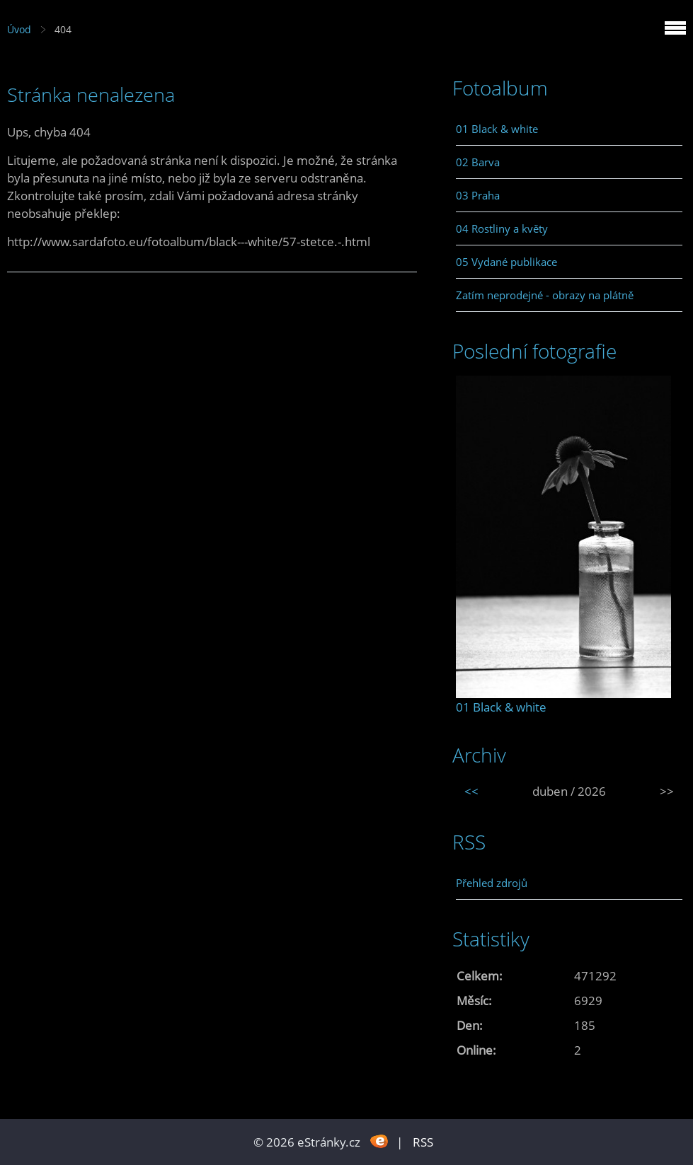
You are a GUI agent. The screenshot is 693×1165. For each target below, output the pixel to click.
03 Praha (478, 195)
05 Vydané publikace (506, 262)
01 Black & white (497, 129)
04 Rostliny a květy (502, 228)
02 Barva (478, 162)
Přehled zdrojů (491, 883)
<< (471, 791)
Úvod (19, 29)
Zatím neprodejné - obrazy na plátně (545, 295)
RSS (423, 1142)
